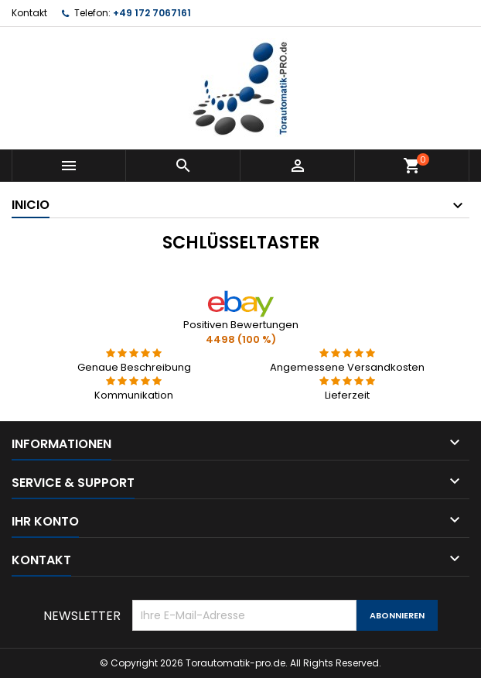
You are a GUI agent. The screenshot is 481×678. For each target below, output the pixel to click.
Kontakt (29, 12)
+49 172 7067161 (152, 12)
